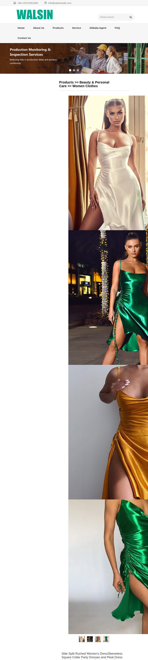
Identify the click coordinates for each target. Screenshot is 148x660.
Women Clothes (85, 86)
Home (21, 27)
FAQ (117, 27)
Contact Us (24, 38)
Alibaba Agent (97, 27)
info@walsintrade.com (59, 3)
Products (58, 27)
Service (76, 27)
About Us (38, 27)
